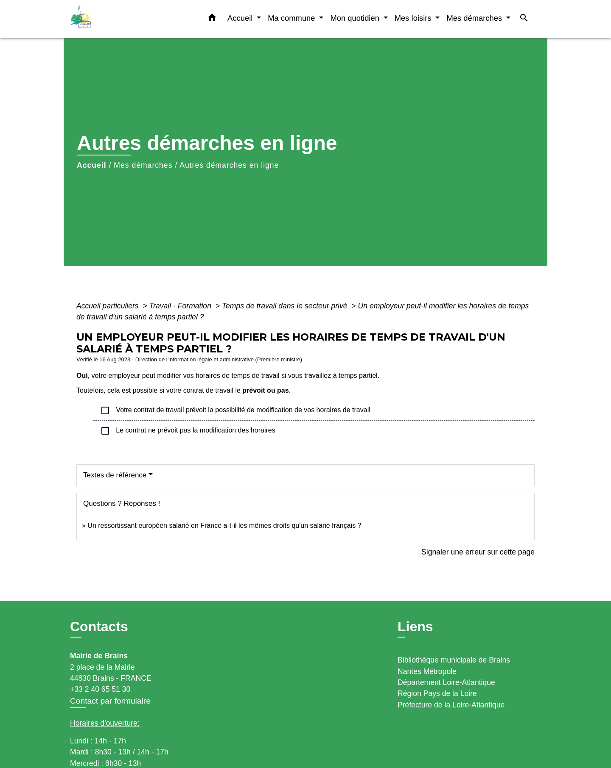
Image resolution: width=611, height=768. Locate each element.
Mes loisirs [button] (414, 18)
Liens (415, 626)
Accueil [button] (241, 18)
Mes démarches (143, 165)
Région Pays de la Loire (437, 693)
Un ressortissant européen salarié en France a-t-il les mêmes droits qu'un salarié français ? (224, 525)
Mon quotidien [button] (355, 18)
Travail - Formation (181, 306)
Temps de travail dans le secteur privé (286, 306)
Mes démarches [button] (475, 18)
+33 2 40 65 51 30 (100, 689)
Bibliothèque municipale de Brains (454, 660)
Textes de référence (114, 475)
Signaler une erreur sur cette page (478, 552)
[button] (212, 19)
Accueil (92, 165)
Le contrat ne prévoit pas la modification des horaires (187, 431)
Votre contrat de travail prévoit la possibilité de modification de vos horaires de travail (235, 410)
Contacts (99, 626)
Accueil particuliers (108, 306)
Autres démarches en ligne (229, 165)
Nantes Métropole (427, 671)
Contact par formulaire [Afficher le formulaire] (110, 700)
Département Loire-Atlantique (446, 682)
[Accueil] (123, 19)
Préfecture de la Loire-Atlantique (451, 705)
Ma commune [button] (292, 18)
